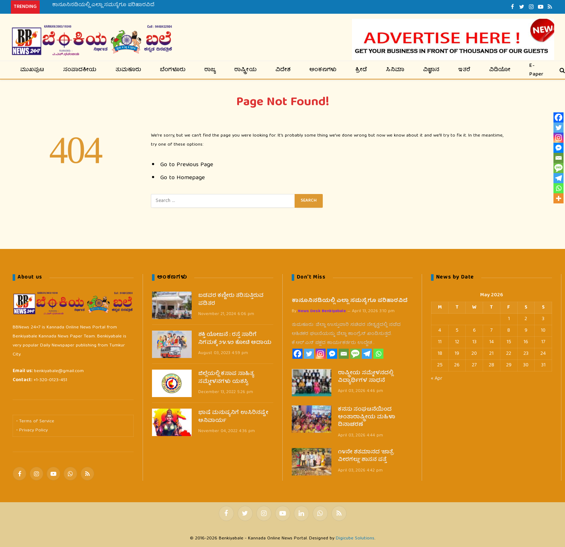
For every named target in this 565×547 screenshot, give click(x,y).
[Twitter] (309, 354)
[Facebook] (297, 354)
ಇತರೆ (464, 70)
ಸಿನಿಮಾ (395, 70)
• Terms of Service (35, 421)
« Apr (436, 378)
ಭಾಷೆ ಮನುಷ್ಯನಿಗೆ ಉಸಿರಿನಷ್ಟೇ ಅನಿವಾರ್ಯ (233, 417)
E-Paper (536, 70)
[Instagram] (321, 354)
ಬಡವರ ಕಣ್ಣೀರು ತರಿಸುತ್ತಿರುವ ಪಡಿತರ (231, 300)
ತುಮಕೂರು (129, 70)
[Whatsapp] (378, 354)
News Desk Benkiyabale (322, 311)
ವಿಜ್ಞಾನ (431, 70)
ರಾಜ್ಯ (210, 70)
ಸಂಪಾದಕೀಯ (80, 70)
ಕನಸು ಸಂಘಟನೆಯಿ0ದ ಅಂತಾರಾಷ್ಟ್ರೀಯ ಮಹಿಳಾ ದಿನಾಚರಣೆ (366, 417)
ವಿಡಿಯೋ (500, 70)
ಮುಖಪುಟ (32, 70)
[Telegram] (367, 354)
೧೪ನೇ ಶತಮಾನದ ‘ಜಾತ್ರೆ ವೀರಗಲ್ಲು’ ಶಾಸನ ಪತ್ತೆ (366, 456)
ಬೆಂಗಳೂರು (173, 70)
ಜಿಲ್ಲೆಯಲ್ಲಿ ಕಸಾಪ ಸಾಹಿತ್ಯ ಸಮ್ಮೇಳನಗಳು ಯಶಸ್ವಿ (226, 378)
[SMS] (355, 354)
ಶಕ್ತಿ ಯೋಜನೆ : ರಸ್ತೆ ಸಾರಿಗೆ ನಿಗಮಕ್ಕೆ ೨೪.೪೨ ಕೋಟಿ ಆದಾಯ (234, 339)
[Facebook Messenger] (332, 354)
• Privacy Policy (32, 430)
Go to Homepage (182, 178)
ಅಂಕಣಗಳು (322, 70)
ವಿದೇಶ (283, 70)
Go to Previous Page (186, 165)
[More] (558, 198)
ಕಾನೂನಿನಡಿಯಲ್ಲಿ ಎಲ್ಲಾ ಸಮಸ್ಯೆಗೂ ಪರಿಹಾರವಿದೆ (103, 5)
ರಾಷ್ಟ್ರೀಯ (245, 70)
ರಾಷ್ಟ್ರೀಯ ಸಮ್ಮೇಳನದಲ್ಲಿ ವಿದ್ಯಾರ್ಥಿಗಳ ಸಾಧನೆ (365, 377)
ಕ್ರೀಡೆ (361, 70)
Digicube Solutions (355, 538)
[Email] (344, 354)
